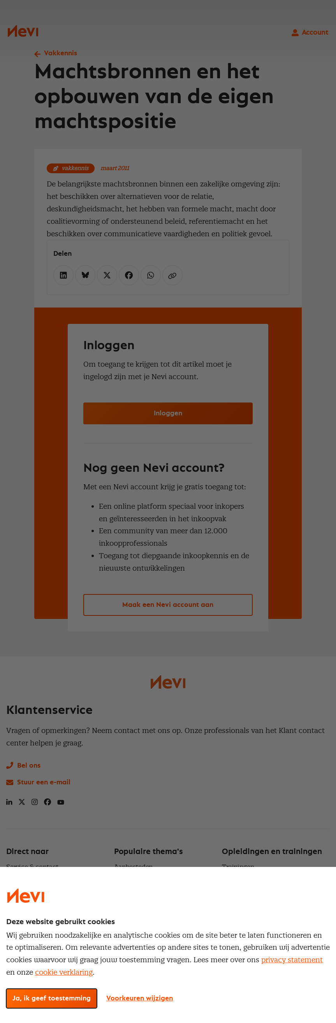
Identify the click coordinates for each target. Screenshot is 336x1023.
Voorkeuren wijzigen (139, 998)
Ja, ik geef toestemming (51, 998)
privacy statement (292, 959)
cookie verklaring (64, 972)
